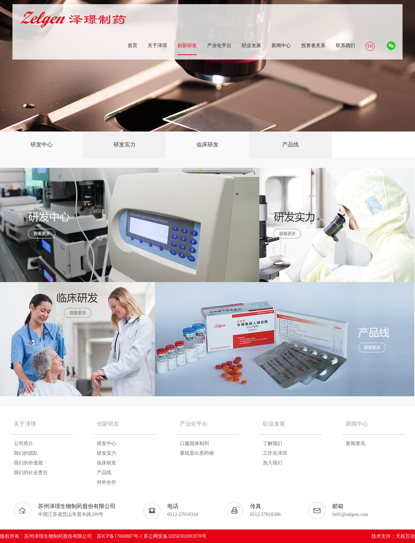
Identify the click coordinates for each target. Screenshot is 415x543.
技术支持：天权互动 (393, 536)
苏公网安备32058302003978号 (175, 536)
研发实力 (124, 144)
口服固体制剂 (194, 443)
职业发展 (274, 424)
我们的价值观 (28, 462)
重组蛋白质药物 (197, 453)
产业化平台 (194, 424)
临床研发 (207, 144)
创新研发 (108, 424)
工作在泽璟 (275, 453)
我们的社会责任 (31, 472)
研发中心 (41, 144)
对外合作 (106, 482)
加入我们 (272, 462)
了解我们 (272, 443)
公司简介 (23, 443)
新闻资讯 (355, 443)
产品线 (290, 144)
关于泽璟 (25, 424)
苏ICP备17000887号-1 (119, 536)
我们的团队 (26, 453)
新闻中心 (357, 424)
